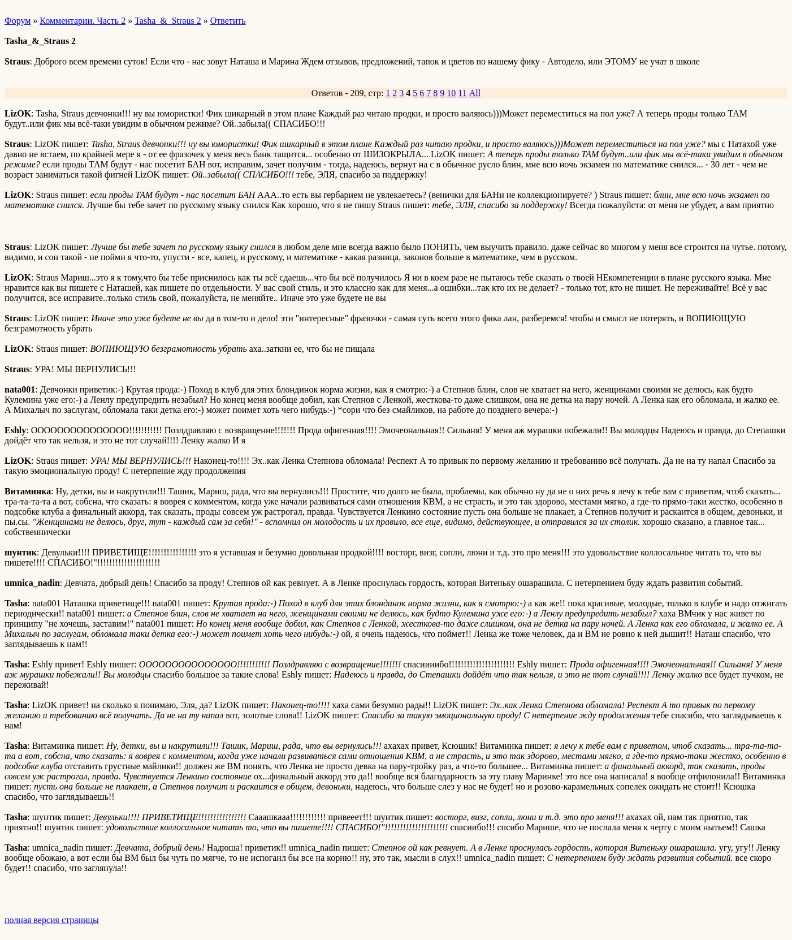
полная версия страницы (52, 920)
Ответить (228, 20)
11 (462, 93)
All (475, 93)
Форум (18, 20)
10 (451, 93)
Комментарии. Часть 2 (82, 20)
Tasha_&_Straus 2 (168, 20)
